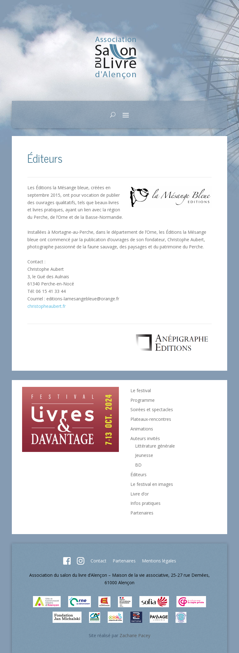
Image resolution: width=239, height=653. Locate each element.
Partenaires (141, 513)
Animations (141, 429)
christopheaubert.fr (46, 306)
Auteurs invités (145, 438)
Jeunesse (144, 455)
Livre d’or (139, 494)
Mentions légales (159, 561)
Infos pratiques (145, 503)
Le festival (140, 390)
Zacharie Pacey (135, 635)
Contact (98, 561)
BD (138, 465)
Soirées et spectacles (151, 409)
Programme (142, 400)
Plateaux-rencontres (150, 419)
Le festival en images (151, 484)
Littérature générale (155, 446)
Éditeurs (138, 474)
